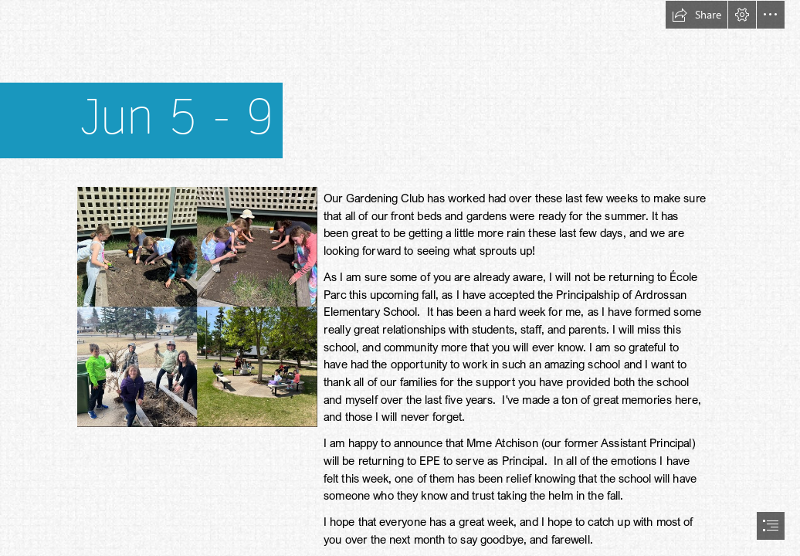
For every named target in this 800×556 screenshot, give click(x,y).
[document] (400, 278)
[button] (696, 15)
